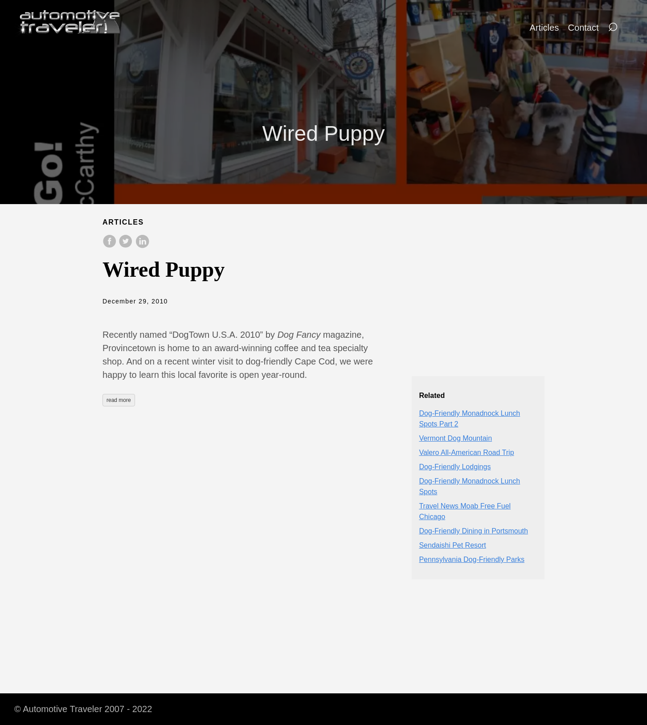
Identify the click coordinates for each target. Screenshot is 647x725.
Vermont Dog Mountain (455, 438)
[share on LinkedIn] (142, 246)
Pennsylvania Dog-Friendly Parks (471, 559)
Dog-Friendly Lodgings (455, 467)
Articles (544, 28)
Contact (583, 28)
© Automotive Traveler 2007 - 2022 (83, 709)
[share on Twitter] (127, 246)
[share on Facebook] (110, 246)
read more (118, 400)
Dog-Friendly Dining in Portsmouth (473, 531)
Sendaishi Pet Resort (452, 545)
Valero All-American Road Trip (466, 452)
